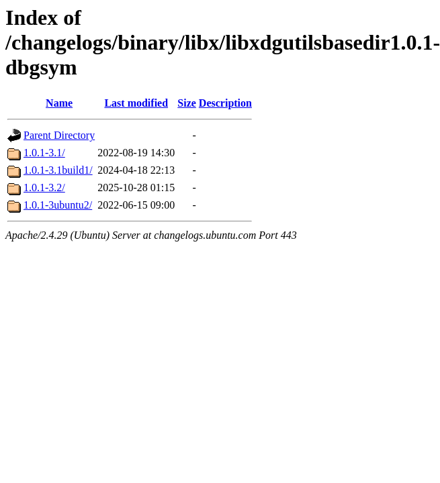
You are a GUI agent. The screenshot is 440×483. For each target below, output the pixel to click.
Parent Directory (59, 135)
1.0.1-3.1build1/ (58, 170)
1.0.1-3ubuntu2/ (58, 205)
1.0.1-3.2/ (44, 187)
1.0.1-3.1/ (44, 152)
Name (59, 103)
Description (225, 103)
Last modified (136, 103)
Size (186, 103)
